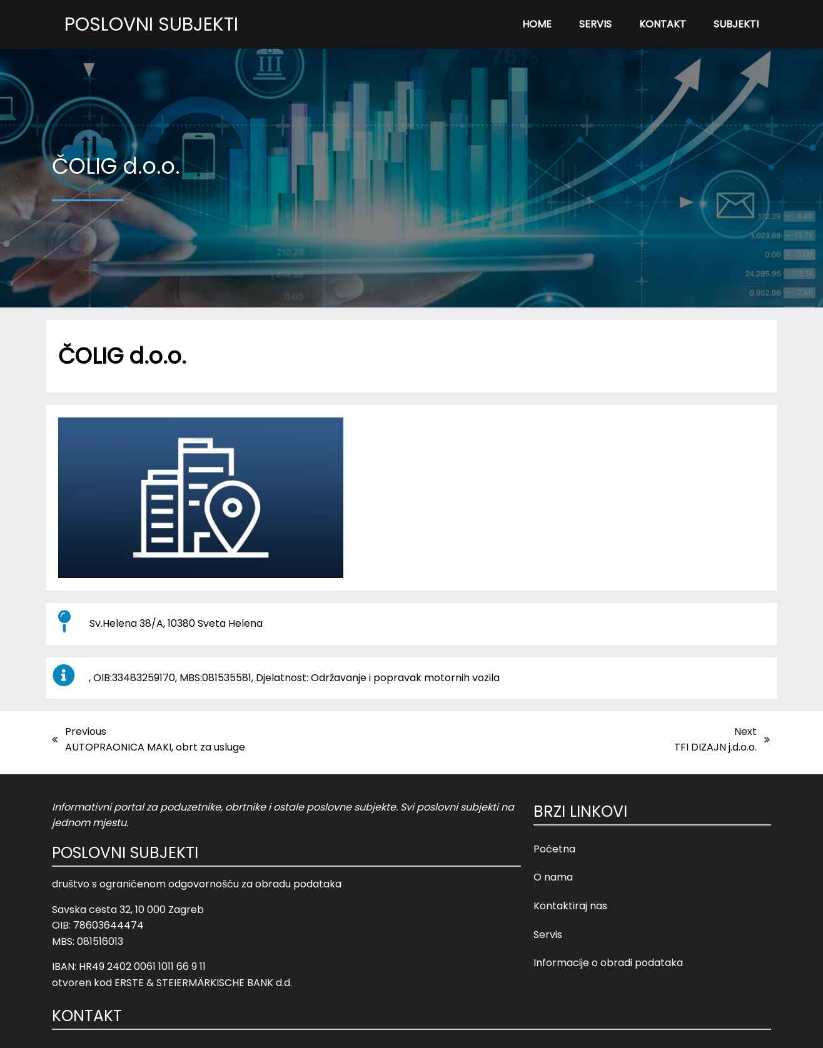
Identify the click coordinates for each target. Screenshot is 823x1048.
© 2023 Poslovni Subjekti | (384, 1029)
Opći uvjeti (474, 1029)
